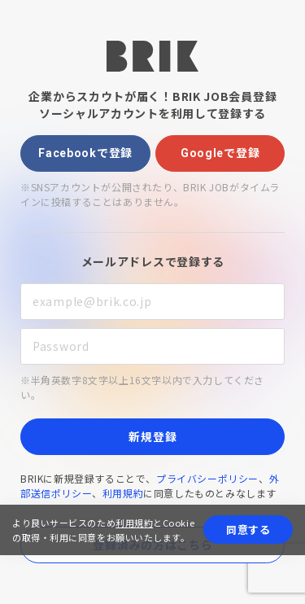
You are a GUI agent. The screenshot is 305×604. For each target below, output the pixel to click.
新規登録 (152, 436)
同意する (248, 529)
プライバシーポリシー (207, 478)
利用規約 (122, 493)
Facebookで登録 (85, 153)
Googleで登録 (220, 153)
